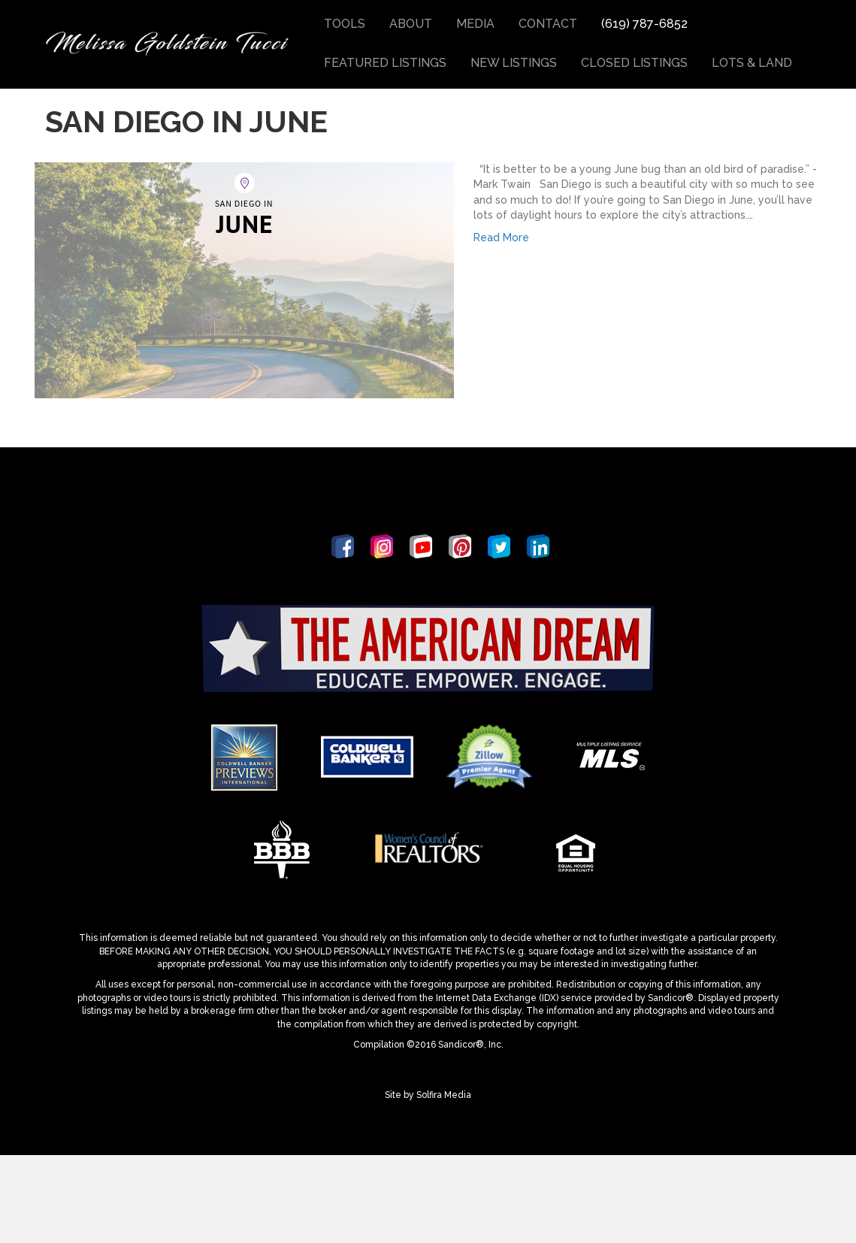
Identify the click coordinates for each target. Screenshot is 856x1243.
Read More (501, 326)
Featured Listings (385, 63)
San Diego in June (186, 210)
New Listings (513, 63)
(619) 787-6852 (644, 24)
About (410, 24)
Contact (548, 24)
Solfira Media (443, 1183)
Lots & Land (752, 63)
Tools (344, 24)
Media (475, 24)
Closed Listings (634, 63)
